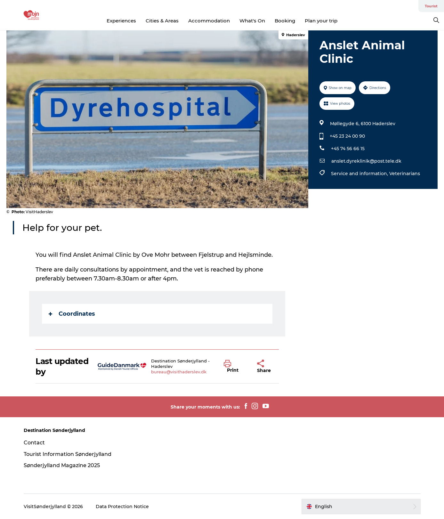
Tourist (431, 6)
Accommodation (209, 21)
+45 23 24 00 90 (347, 136)
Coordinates (72, 313)
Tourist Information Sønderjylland (67, 454)
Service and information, (360, 173)
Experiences (121, 21)
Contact (34, 443)
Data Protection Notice (122, 506)
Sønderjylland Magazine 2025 (62, 465)
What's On (252, 21)
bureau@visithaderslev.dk (178, 371)
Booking (285, 21)
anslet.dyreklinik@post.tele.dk (366, 161)
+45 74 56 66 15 (348, 148)
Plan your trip (321, 21)
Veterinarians (404, 173)
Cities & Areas (162, 21)
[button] (235, 366)
